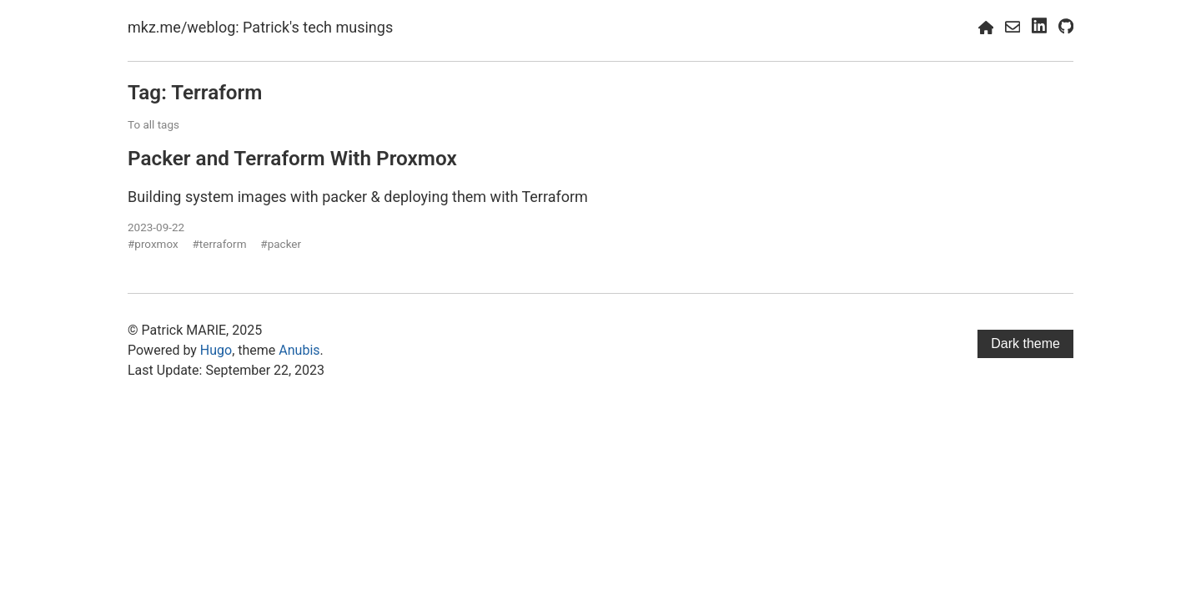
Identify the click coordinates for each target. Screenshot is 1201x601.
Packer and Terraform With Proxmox (292, 158)
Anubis (299, 350)
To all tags (153, 124)
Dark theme (1025, 343)
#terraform (220, 243)
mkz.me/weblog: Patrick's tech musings (260, 27)
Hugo (216, 350)
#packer (280, 243)
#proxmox (153, 243)
